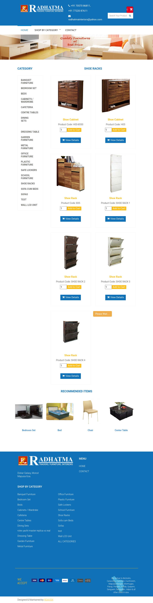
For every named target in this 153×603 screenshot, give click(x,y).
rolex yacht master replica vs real (30, 124)
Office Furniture (27, 155)
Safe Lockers (29, 170)
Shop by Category (46, 30)
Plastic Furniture (27, 163)
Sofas (24, 194)
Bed (59, 430)
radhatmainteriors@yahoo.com (85, 18)
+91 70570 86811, (79, 5)
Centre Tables (29, 112)
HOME (82, 466)
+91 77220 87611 (78, 10)
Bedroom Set (29, 88)
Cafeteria (27, 107)
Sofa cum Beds (29, 189)
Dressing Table (30, 131)
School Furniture (27, 177)
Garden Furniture (27, 138)
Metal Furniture (27, 147)
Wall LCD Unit (29, 205)
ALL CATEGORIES (67, 541)
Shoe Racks (28, 183)
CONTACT (84, 471)
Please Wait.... (102, 314)
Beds (24, 93)
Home (24, 30)
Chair (90, 430)
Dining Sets (25, 119)
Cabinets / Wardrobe (27, 100)
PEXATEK (48, 599)
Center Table (121, 430)
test (24, 199)
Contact (70, 30)
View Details (70, 140)
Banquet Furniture (27, 81)
